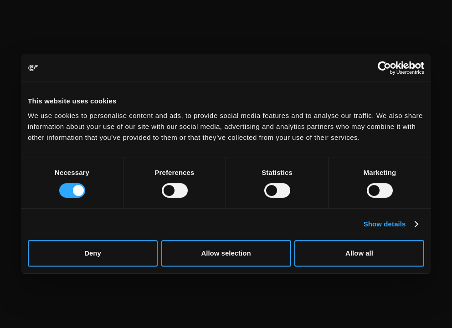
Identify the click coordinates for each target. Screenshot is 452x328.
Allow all (359, 253)
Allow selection (226, 253)
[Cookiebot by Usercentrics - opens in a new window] (384, 68)
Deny (92, 253)
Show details (385, 224)
